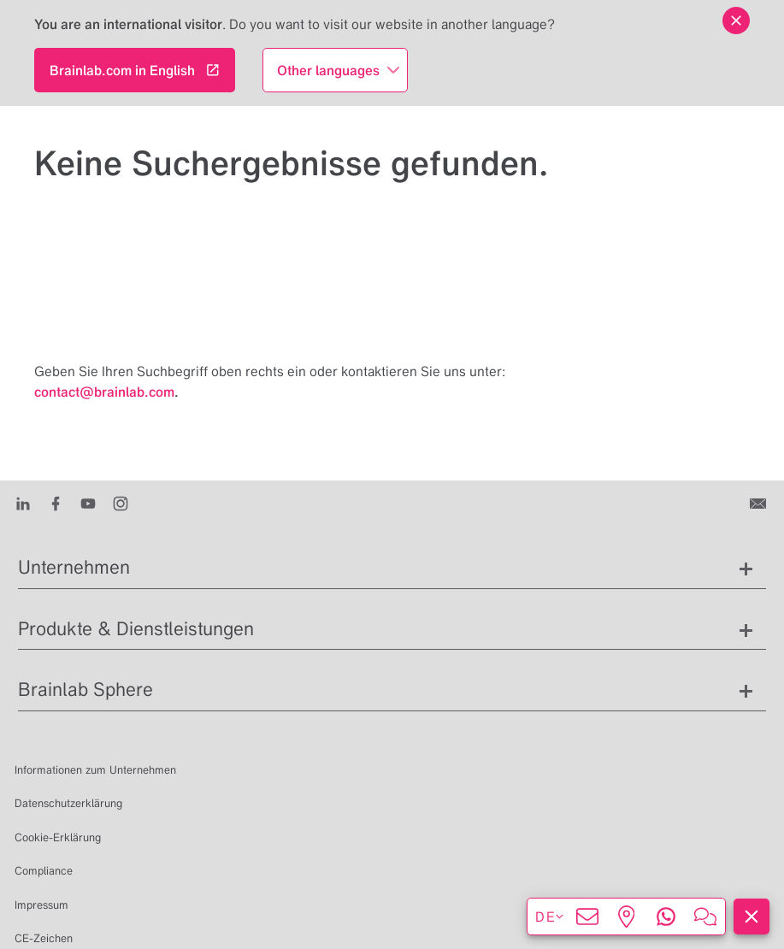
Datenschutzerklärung (68, 803)
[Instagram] (120, 502)
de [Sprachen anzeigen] (550, 916)
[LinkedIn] (23, 502)
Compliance (44, 871)
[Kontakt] (759, 502)
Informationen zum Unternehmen (95, 770)
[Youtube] (88, 502)
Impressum (41, 905)
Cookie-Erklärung (58, 837)
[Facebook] (55, 502)
